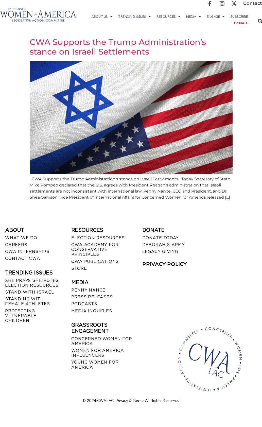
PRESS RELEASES (91, 297)
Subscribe (239, 17)
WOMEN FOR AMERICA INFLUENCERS (97, 353)
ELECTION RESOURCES (98, 237)
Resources (168, 16)
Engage (216, 16)
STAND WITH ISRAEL (29, 292)
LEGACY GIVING (160, 251)
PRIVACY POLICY (164, 264)
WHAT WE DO (21, 237)
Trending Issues (135, 16)
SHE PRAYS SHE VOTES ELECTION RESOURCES (32, 283)
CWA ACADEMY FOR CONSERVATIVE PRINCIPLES (94, 249)
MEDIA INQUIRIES (91, 311)
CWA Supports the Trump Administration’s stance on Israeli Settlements (118, 47)
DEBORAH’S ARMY (163, 244)
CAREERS (16, 244)
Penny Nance (88, 290)
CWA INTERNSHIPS (27, 251)
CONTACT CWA (22, 258)
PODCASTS (84, 303)
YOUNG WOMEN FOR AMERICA (94, 364)
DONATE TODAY (160, 237)
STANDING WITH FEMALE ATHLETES (27, 301)
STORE (79, 268)
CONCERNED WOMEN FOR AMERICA (101, 341)
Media (193, 16)
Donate (241, 23)
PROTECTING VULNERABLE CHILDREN (21, 316)
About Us (102, 16)
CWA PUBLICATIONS (95, 261)
